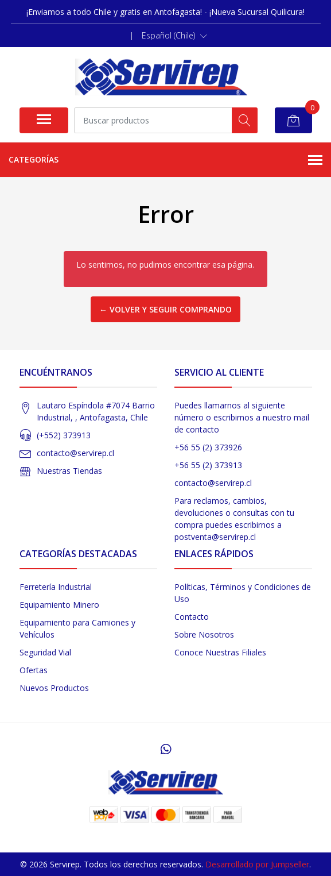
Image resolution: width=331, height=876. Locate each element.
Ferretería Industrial (56, 586)
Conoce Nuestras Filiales (220, 652)
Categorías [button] (165, 160)
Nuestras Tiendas (69, 470)
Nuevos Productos (54, 687)
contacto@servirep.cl (75, 452)
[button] (174, 35)
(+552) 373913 (64, 435)
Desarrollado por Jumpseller (257, 864)
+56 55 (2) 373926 (208, 447)
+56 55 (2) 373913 (208, 465)
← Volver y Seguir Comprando (165, 309)
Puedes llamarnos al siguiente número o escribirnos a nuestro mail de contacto (241, 417)
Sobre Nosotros (204, 634)
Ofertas (34, 670)
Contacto (191, 616)
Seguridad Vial (45, 652)
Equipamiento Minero (59, 604)
